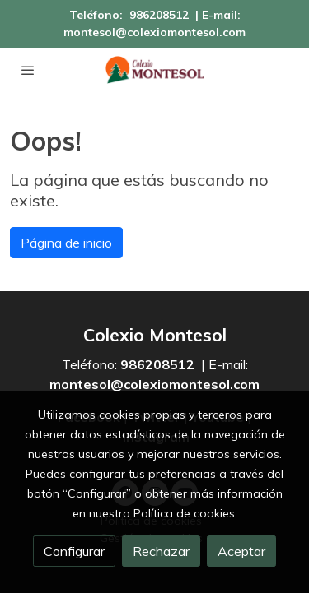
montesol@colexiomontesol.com (154, 32)
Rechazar (161, 551)
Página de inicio (66, 242)
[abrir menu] (28, 70)
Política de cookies (184, 513)
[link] (154, 70)
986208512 (159, 14)
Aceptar (241, 551)
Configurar (74, 551)
